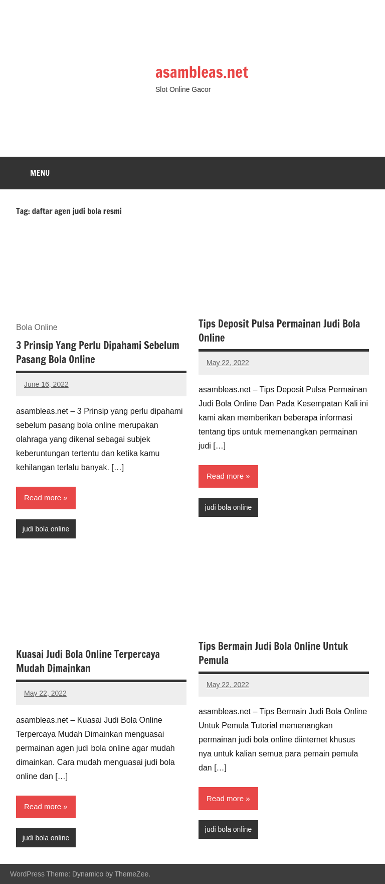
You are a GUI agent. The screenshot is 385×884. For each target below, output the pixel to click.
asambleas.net (202, 71)
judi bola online (46, 529)
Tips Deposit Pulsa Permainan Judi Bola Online (279, 330)
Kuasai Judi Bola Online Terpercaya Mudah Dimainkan (88, 661)
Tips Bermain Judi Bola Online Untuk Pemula (273, 653)
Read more (42, 497)
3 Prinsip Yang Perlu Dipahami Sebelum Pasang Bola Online (97, 352)
